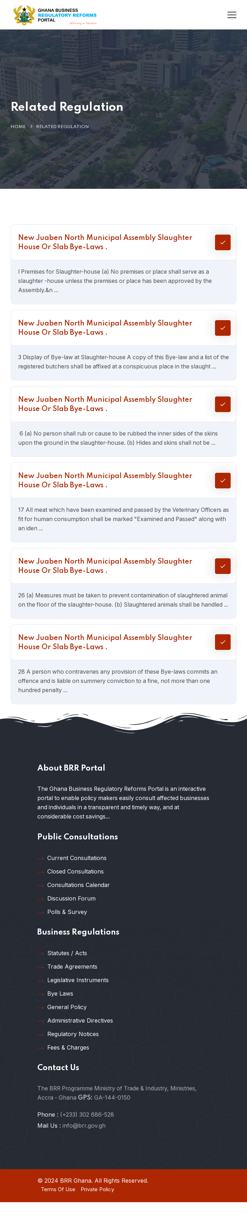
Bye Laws (55, 1012)
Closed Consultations (70, 890)
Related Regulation (62, 127)
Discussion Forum (66, 917)
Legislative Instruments (73, 999)
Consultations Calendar (73, 903)
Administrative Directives (75, 1039)
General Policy (62, 1026)
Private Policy (97, 1207)
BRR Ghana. (76, 1199)
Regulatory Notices (68, 1052)
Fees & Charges (63, 1066)
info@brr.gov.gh (84, 1144)
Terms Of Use (58, 1207)
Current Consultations (72, 876)
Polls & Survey (62, 930)
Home (18, 127)
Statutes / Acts (62, 972)
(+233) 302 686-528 (87, 1133)
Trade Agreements (67, 985)
